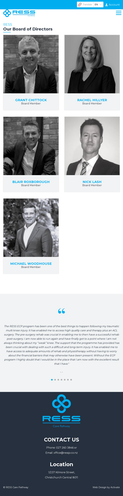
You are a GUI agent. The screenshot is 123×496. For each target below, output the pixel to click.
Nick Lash (92, 182)
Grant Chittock (31, 100)
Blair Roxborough (31, 182)
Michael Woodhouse (31, 264)
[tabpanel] (61, 334)
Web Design (100, 487)
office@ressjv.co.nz (66, 452)
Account (114, 4)
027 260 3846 (65, 447)
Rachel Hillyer (92, 100)
